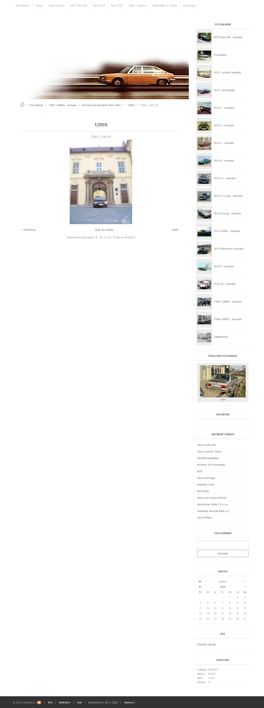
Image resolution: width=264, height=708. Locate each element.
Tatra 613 (99, 5)
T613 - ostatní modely (227, 72)
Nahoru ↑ (130, 702)
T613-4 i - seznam (224, 178)
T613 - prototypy (224, 90)
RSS (50, 702)
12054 (222, 399)
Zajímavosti (221, 336)
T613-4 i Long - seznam (228, 196)
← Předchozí (28, 229)
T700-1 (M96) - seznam (62, 105)
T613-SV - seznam (225, 284)
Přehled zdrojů (206, 644)
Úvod (39, 5)
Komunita (189, 5)
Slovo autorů (56, 5)
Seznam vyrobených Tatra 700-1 (102, 105)
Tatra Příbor (204, 517)
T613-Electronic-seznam (228, 248)
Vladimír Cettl (205, 484)
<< (200, 581)
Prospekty (220, 55)
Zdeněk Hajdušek (208, 458)
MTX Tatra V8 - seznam (228, 37)
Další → (177, 229)
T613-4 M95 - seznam (227, 231)
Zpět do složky (104, 229)
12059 (131, 105)
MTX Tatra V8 (78, 5)
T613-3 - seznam (224, 143)
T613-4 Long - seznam (227, 213)
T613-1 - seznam (224, 107)
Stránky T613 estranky (211, 464)
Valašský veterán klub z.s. (213, 511)
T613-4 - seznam (224, 160)
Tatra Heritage (206, 478)
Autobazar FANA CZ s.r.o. (212, 504)
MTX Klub (203, 491)
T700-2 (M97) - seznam (227, 319)
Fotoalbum (23, 5)
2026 (223, 587)
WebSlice (64, 702)
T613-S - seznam (224, 266)
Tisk (79, 702)
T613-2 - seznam (224, 125)
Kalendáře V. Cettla (165, 5)
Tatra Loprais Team (209, 451)
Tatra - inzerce (138, 5)
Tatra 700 (117, 5)
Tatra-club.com (206, 445)
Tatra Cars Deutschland (211, 497)
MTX (200, 471)
